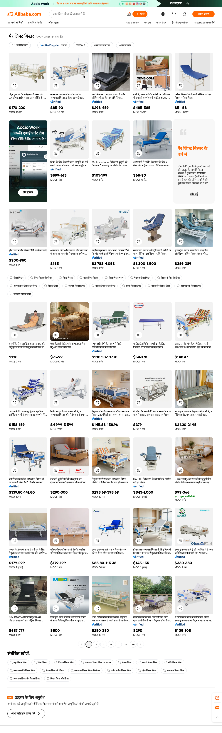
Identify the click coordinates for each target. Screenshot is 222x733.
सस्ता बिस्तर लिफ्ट (131, 285)
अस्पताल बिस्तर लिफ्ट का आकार (96, 662)
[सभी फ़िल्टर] (20, 45)
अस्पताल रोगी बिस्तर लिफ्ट (22, 670)
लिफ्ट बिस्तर (16, 277)
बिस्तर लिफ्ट (51, 285)
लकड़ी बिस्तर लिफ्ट (148, 662)
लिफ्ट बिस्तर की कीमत (41, 277)
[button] (129, 14)
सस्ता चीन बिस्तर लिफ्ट (159, 285)
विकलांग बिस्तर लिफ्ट (20, 294)
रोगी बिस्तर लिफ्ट (173, 662)
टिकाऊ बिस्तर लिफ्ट (64, 662)
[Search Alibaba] (88, 14)
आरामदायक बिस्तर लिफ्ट (189, 285)
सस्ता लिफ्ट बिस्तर (89, 277)
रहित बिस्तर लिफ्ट (147, 670)
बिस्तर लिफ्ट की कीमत (53, 670)
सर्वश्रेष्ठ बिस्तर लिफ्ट (75, 285)
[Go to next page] (140, 644)
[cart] (174, 14)
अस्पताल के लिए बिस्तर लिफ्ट (23, 285)
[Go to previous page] (81, 644)
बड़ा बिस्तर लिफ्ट (18, 662)
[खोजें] (139, 14)
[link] (217, 698)
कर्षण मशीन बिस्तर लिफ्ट (119, 670)
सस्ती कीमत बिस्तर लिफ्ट (103, 285)
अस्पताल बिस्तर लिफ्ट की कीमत (85, 670)
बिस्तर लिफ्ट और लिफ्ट (58, 678)
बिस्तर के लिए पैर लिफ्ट (168, 277)
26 (133, 644)
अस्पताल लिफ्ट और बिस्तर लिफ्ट (25, 678)
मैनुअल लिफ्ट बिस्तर (140, 277)
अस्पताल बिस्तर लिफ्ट (173, 670)
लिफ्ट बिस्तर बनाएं (114, 277)
